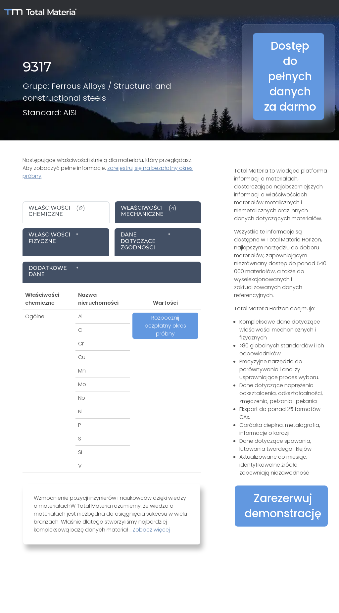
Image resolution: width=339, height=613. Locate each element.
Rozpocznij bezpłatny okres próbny (165, 325)
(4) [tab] (148, 211)
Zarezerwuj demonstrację (283, 505)
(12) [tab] (56, 211)
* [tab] (53, 237)
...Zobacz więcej (149, 530)
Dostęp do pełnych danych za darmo (290, 76)
